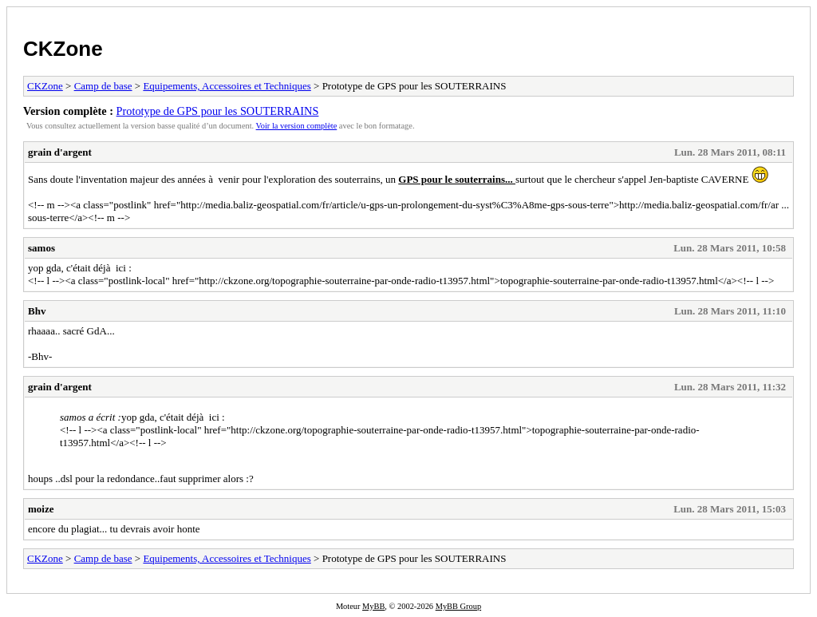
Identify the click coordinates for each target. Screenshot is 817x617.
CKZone (63, 49)
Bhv (36, 311)
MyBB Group (458, 606)
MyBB (373, 606)
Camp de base (103, 86)
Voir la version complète (296, 125)
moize (40, 509)
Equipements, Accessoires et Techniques (226, 86)
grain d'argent (60, 152)
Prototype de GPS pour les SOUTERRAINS (217, 111)
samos (41, 248)
